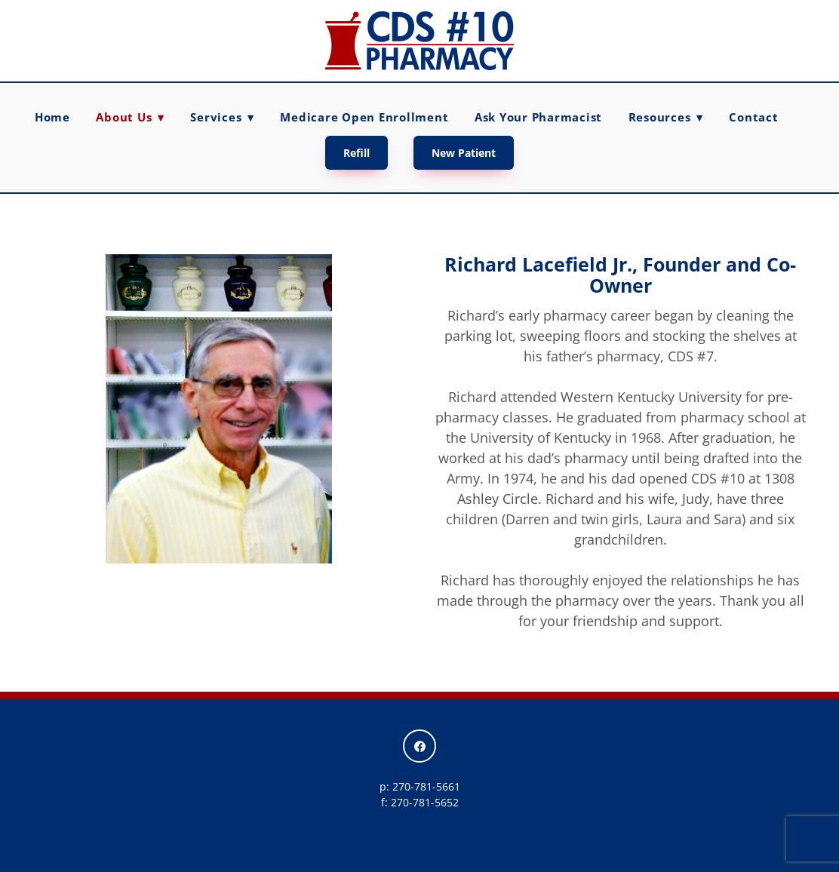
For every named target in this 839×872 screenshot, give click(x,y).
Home (52, 117)
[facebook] (419, 746)
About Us (130, 117)
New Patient (464, 153)
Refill (356, 153)
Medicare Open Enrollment (364, 117)
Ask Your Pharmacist (538, 117)
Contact (753, 117)
